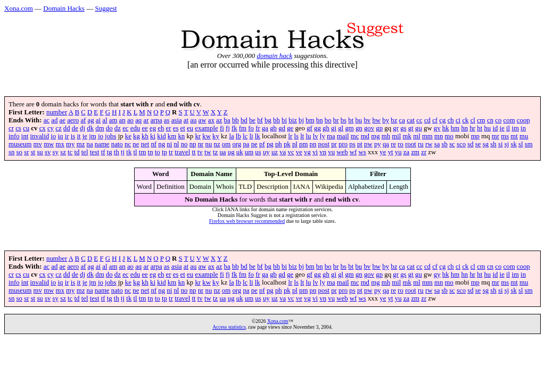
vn (322, 152)
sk (513, 144)
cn (490, 120)
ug (231, 152)
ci (458, 120)
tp (164, 152)
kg (136, 136)
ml (416, 136)
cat (411, 120)
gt (411, 128)
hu (487, 128)
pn (313, 144)
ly (322, 136)
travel (182, 152)
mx (60, 144)
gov (369, 128)
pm (303, 144)
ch (451, 120)
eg (153, 128)
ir (67, 136)
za (406, 152)
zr (423, 152)
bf (260, 120)
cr (11, 128)
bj (301, 120)
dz (117, 128)
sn (11, 152)
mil (396, 136)
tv (200, 152)
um (249, 152)
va (282, 152)
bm (309, 120)
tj (123, 152)
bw (376, 120)
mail (343, 136)
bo (328, 120)
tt (193, 152)
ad (54, 120)
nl (176, 144)
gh (326, 128)
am (113, 120)
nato (117, 144)
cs (18, 128)
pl (295, 144)
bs (343, 120)
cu (26, 128)
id (495, 128)
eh (161, 128)
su (40, 152)
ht (479, 128)
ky (215, 136)
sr (26, 152)
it (78, 136)
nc (128, 144)
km (172, 136)
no (184, 144)
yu (398, 152)
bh (276, 120)
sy (56, 152)
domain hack (274, 56)
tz (215, 152)
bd (244, 120)
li (251, 136)
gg (317, 128)
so (19, 152)
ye (382, 152)
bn (319, 120)
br (336, 120)
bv (367, 120)
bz (394, 120)
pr (334, 144)
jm (92, 136)
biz (292, 120)
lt (302, 136)
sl (520, 144)
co (498, 120)
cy (50, 128)
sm (529, 144)
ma (331, 136)
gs (403, 128)
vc (290, 152)
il (508, 128)
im (515, 128)
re (393, 144)
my (70, 144)
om (226, 144)
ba (227, 120)
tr (171, 152)
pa (246, 144)
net (145, 144)
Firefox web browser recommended (247, 221)
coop (523, 120)
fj (228, 128)
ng (161, 144)
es (176, 128)
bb (235, 120)
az (219, 120)
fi (222, 128)
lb (238, 136)
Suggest (106, 8)
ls (296, 136)
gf (309, 128)
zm (415, 152)
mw (49, 144)
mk (407, 136)
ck (465, 120)
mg (375, 136)
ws (362, 152)
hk (445, 128)
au (193, 120)
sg (486, 144)
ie (502, 128)
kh (145, 136)
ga (265, 128)
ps (352, 144)
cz (58, 128)
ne (136, 144)
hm (455, 128)
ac (46, 120)
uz (274, 152)
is (73, 136)
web (342, 152)
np (192, 144)
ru (421, 144)
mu (523, 136)
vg (307, 152)
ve (299, 152)
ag (91, 120)
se (478, 144)
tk (128, 152)
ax (211, 120)
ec (125, 128)
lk (257, 136)
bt (350, 120)
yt (390, 152)
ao (130, 120)
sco (461, 144)
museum (20, 144)
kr (198, 136)
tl (135, 152)
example (206, 128)
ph (278, 144)
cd (427, 120)
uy (266, 152)
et (182, 128)
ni (169, 144)
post (323, 144)
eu (190, 128)
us (258, 152)
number (56, 112)
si (500, 144)
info (14, 136)
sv (48, 152)
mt (514, 136)
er (168, 128)
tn (150, 152)
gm (349, 128)
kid (161, 136)
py (377, 144)
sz (63, 152)
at (186, 120)
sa (437, 144)
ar (145, 120)
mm (427, 136)
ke (128, 136)
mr (495, 136)
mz (81, 144)
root (410, 144)
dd (66, 128)
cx (42, 128)
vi (315, 152)
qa (386, 144)
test (95, 152)
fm (242, 128)
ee (144, 128)
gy (437, 128)
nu (208, 144)
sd (470, 144)
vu (331, 152)
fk (234, 128)
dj (82, 128)
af (83, 120)
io (53, 136)
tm (142, 152)
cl (472, 120)
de (75, 128)
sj (507, 144)
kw (206, 136)
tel (84, 152)
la (231, 136)
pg (270, 144)
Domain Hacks (64, 8)
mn (438, 136)
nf (153, 144)
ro (400, 144)
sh (493, 144)
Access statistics (229, 327)
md (365, 136)
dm (99, 128)
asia (176, 120)
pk (287, 144)
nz (217, 144)
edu (135, 128)
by (385, 120)
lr (290, 136)
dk (90, 128)
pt (359, 144)
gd (281, 128)
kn (181, 136)
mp (475, 136)
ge (290, 128)
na (90, 144)
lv (315, 136)
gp (379, 128)
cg (442, 120)
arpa (156, 120)
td (77, 152)
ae (62, 120)
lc (245, 136)
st (33, 152)
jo (100, 136)
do (109, 128)
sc (452, 144)
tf (103, 152)
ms (505, 136)
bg (268, 120)
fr (257, 128)
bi (284, 120)
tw (207, 152)
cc (419, 120)
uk (239, 152)
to (157, 152)
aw (203, 120)
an (122, 120)
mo (449, 136)
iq (60, 136)
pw (368, 144)
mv (38, 144)
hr (472, 128)
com (509, 120)
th (116, 152)
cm (481, 120)
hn (464, 128)
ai (98, 120)
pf (262, 144)
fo (251, 128)
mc (355, 136)
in (523, 128)
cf (434, 120)
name (102, 144)
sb (445, 144)
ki (152, 136)
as (167, 120)
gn (359, 128)
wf (353, 152)
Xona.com (18, 8)
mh (386, 136)
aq (138, 120)
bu (358, 120)
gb (273, 128)
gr (396, 128)
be (252, 120)
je (84, 136)
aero (73, 120)
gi (333, 128)
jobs (110, 136)
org (236, 144)
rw (429, 144)
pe (254, 144)
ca (402, 120)
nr (201, 144)
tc (70, 152)
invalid (39, 136)
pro (343, 144)
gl (340, 128)
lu (308, 136)
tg (109, 152)
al (104, 120)
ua (222, 152)
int (25, 136)
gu (418, 128)
